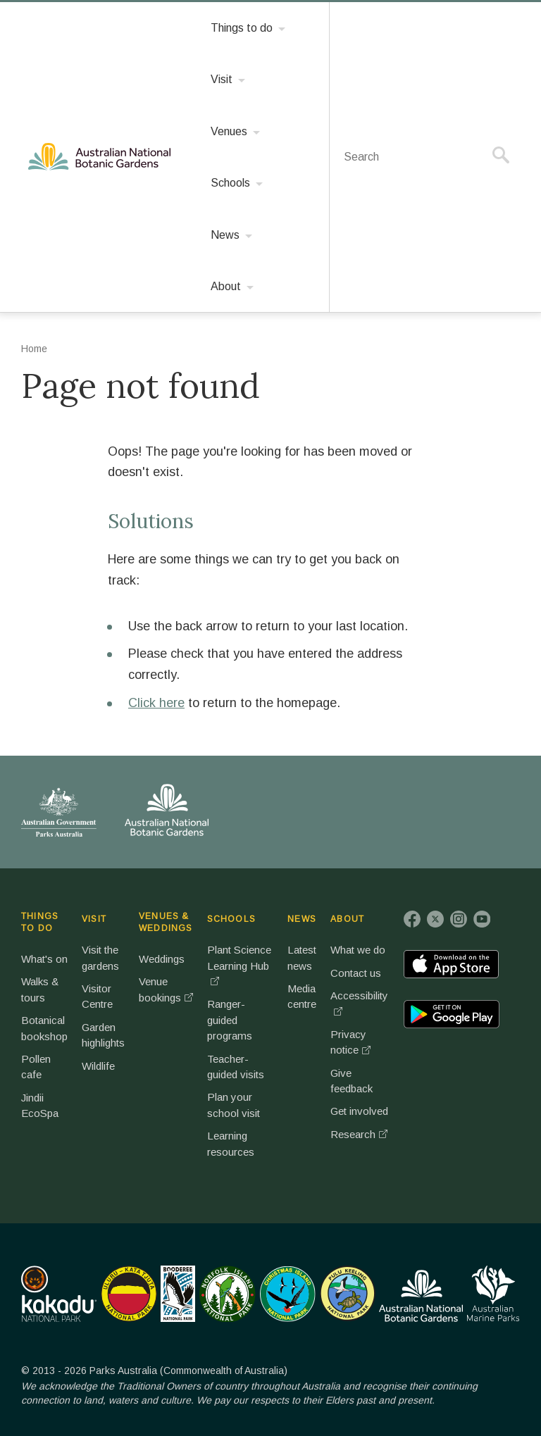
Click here (156, 703)
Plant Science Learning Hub (239, 957)
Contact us (355, 973)
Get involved (359, 1111)
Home (34, 348)
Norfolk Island (227, 1294)
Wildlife (98, 1066)
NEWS (301, 919)
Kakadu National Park (59, 1294)
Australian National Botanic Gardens (101, 157)
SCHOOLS (231, 919)
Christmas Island (288, 1294)
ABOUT (347, 919)
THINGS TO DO (39, 922)
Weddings (162, 959)
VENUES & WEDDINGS (166, 922)
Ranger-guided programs (229, 1020)
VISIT (94, 919)
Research (352, 1134)
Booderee (178, 1294)
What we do (357, 950)
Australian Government (59, 812)
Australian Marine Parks (493, 1293)
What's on (44, 959)
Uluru (129, 1294)
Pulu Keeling (347, 1294)
